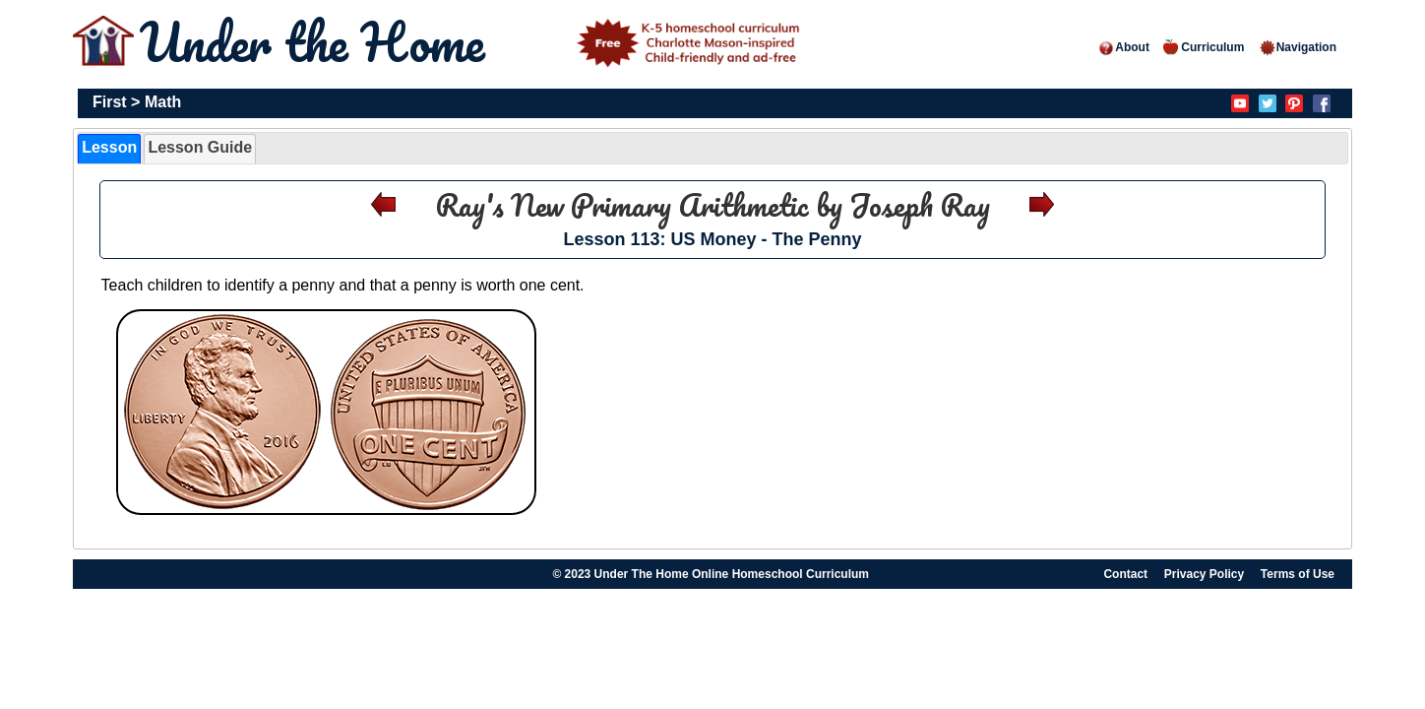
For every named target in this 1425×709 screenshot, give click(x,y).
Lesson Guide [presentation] (200, 147)
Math (163, 102)
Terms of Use (1297, 574)
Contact (1125, 574)
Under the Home (473, 42)
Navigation (1297, 47)
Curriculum (1203, 47)
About (1123, 47)
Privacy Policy (1204, 574)
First (110, 102)
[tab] (109, 148)
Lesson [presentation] (109, 147)
